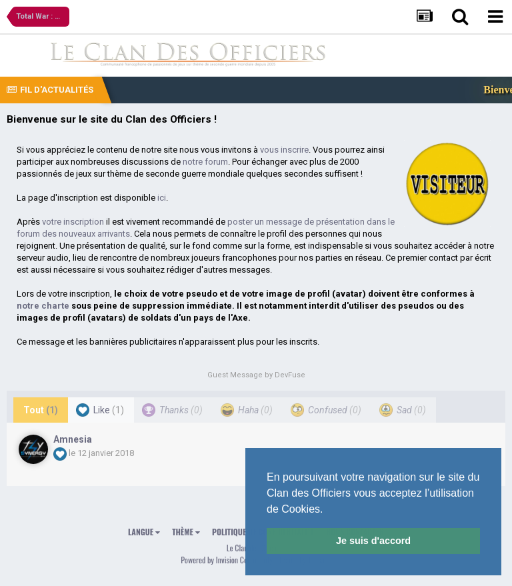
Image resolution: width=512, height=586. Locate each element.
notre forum (205, 162)
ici (161, 198)
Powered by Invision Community (227, 559)
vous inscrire (284, 150)
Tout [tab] (40, 410)
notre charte (43, 306)
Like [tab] (100, 410)
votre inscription (73, 222)
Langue (144, 531)
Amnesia (72, 439)
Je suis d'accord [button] (373, 540)
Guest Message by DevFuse (256, 375)
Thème (186, 531)
